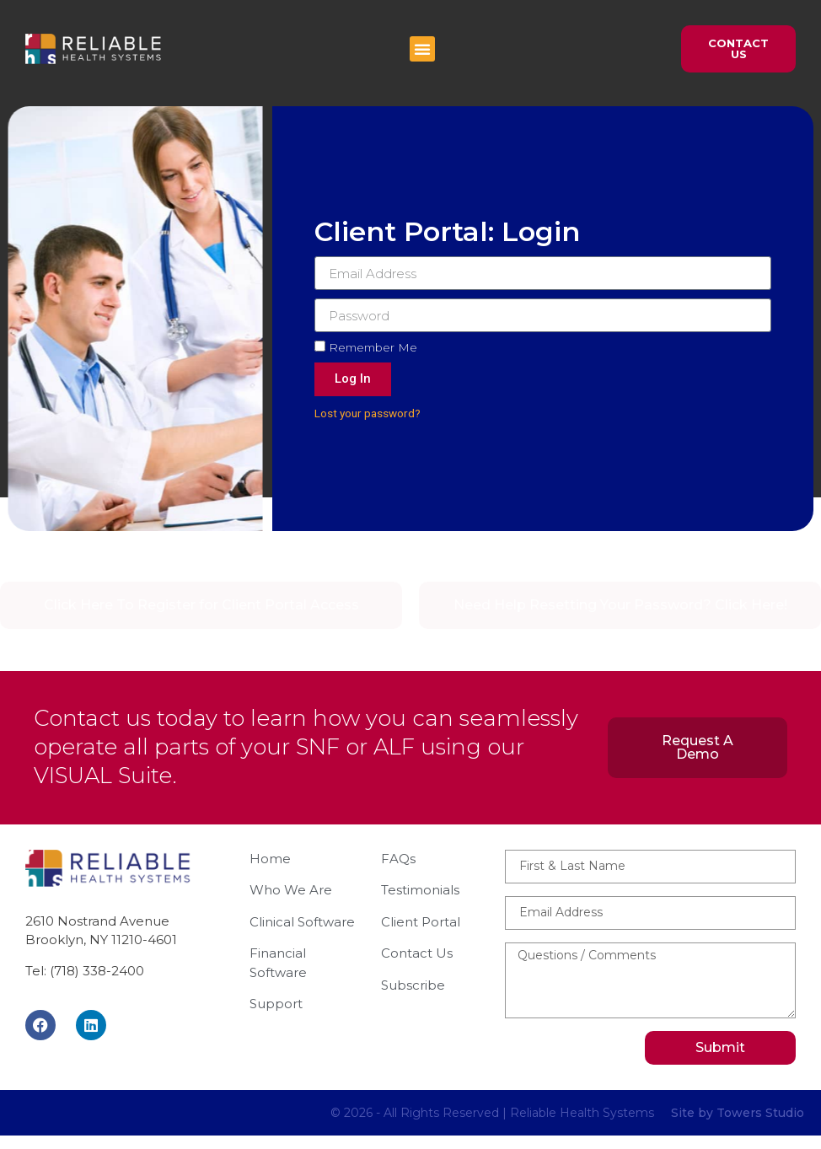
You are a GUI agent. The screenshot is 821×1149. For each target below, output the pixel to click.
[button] (422, 49)
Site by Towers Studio (737, 1112)
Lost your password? (372, 413)
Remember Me (370, 347)
